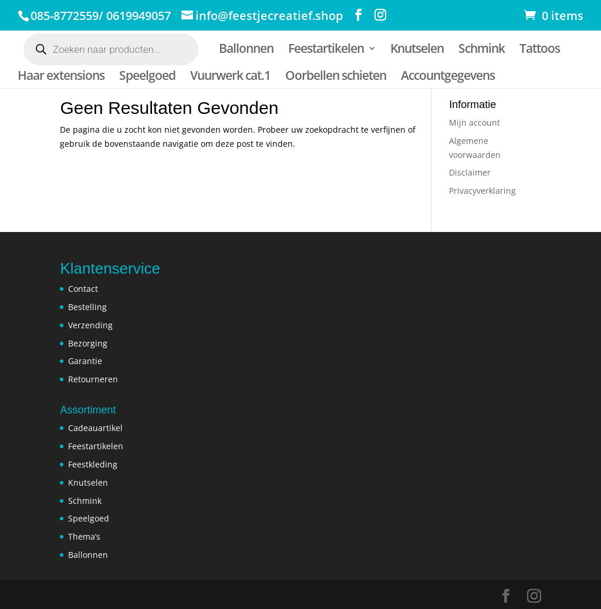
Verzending (90, 325)
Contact (83, 288)
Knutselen (418, 49)
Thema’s (84, 536)
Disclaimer (470, 172)
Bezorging (87, 343)
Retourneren (93, 379)
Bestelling (87, 306)
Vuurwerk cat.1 (231, 76)
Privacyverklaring (482, 190)
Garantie (85, 360)
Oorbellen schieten (337, 76)
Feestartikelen (327, 49)
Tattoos (542, 49)
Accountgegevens (450, 76)
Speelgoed (148, 76)
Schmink (484, 49)
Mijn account (474, 122)
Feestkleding (92, 464)
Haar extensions (61, 76)
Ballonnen (247, 49)
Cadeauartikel (95, 427)
